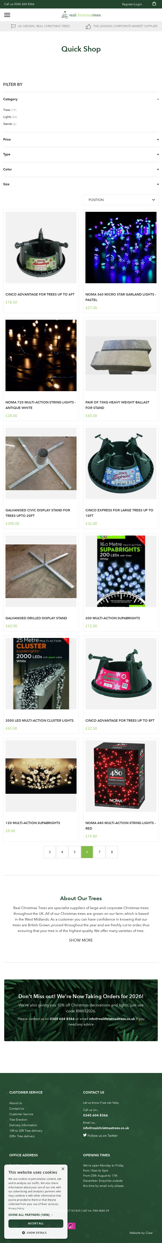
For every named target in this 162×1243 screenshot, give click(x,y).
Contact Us (16, 1108)
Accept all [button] (36, 1223)
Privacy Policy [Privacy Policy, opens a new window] (16, 1208)
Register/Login (132, 4)
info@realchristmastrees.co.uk (112, 1019)
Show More (81, 940)
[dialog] (36, 1202)
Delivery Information (23, 1125)
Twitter (113, 1136)
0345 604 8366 (24, 4)
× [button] (62, 1169)
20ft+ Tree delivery (22, 1136)
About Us (15, 1103)
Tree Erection (18, 1120)
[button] (35, 1215)
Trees (12, 110)
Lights (13, 117)
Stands (12, 124)
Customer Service (21, 1114)
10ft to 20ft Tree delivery (25, 1131)
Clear (149, 1233)
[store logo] (81, 15)
